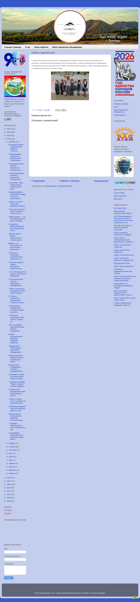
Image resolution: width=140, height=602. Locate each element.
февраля (12, 470)
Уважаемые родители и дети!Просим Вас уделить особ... (17, 408)
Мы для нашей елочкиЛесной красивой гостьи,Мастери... (16, 417)
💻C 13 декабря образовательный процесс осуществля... (16, 328)
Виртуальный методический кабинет (123, 212)
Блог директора (120, 208)
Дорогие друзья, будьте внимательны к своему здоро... (15, 237)
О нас (27, 47)
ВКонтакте (118, 199)
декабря (12, 142)
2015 (9, 501)
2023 (9, 139)
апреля (12, 463)
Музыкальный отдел (122, 263)
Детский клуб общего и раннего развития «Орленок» (123, 228)
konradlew (85, 593)
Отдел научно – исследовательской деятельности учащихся (123, 240)
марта (11, 467)
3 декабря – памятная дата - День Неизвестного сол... (16, 427)
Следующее (38, 180)
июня (11, 457)
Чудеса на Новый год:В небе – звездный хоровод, (16, 204)
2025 (9, 132)
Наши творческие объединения (67, 47)
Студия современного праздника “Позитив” (122, 304)
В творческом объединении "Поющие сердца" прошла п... (16, 309)
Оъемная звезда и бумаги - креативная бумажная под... (15, 265)
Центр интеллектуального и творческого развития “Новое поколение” (125, 278)
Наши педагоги (41, 47)
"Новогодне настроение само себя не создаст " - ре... (16, 318)
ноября (12, 443)
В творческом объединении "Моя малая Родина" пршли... (16, 393)
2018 (9, 491)
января (12, 473)
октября (12, 447)
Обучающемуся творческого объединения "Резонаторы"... (15, 157)
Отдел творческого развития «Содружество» (124, 259)
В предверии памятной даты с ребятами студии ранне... (16, 436)
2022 (9, 478)
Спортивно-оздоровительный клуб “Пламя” (123, 271)
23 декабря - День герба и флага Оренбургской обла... (15, 186)
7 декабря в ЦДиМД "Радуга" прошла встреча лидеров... (16, 384)
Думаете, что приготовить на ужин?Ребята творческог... (15, 246)
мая (10, 460)
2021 (9, 481)
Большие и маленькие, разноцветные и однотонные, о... (15, 256)
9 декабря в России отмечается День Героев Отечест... (16, 377)
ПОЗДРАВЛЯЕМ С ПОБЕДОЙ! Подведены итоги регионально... (17, 195)
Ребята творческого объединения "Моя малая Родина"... (16, 291)
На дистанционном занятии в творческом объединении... (16, 176)
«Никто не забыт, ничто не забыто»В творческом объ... (16, 401)
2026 (9, 129)
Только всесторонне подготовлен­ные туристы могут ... (16, 211)
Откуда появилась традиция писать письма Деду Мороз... (15, 359)
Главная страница (12, 47)
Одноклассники (120, 196)
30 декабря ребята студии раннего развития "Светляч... (15, 148)
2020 (9, 484)
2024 (9, 135)
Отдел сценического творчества (122, 251)
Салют (9, 510)
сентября (13, 450)
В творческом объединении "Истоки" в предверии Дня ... (16, 368)
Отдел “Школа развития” (123, 266)
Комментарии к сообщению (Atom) (58, 186)
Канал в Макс (119, 193)
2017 (9, 494)
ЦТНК (9, 514)
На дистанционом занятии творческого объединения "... (15, 282)
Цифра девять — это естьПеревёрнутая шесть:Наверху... (17, 219)
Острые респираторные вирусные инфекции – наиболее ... (15, 338)
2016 (9, 498)
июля (11, 453)
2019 (9, 488)
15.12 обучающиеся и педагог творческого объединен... (17, 274)
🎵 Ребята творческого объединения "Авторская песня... (17, 299)
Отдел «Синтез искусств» (124, 255)
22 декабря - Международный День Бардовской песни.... (16, 227)
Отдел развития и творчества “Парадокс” (123, 234)
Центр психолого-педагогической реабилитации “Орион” (123, 293)
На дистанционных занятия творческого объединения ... (16, 167)
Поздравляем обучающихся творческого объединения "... (15, 349)
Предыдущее (101, 180)
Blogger (102, 593)
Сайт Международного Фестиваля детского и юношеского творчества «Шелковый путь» (123, 219)
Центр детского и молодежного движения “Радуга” (123, 286)
